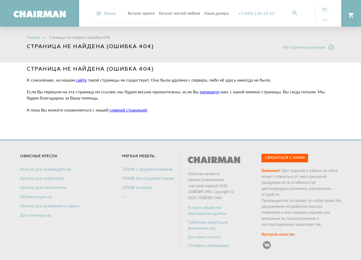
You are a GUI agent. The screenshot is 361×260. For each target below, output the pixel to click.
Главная (33, 37)
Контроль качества (278, 234)
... (123, 195)
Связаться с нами (285, 158)
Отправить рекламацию (208, 245)
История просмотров (308, 47)
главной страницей (128, 109)
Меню (110, 13)
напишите (209, 91)
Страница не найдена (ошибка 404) (79, 37)
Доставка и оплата (204, 237)
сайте (81, 79)
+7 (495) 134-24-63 (256, 13)
